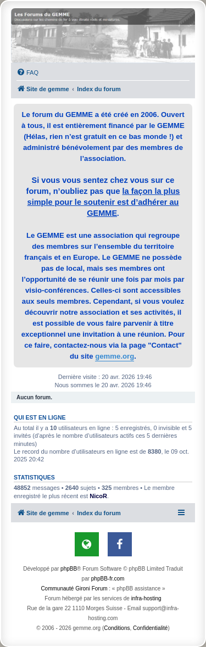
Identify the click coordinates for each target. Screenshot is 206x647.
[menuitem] (27, 72)
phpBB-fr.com (108, 579)
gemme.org (114, 356)
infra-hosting (146, 598)
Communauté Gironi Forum (74, 588)
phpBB (68, 569)
